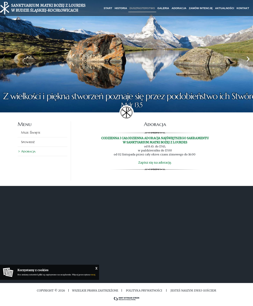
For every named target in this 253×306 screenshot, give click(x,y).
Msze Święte (30, 132)
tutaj (93, 274)
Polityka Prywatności (144, 290)
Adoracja (28, 151)
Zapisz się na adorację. (155, 163)
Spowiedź (28, 142)
